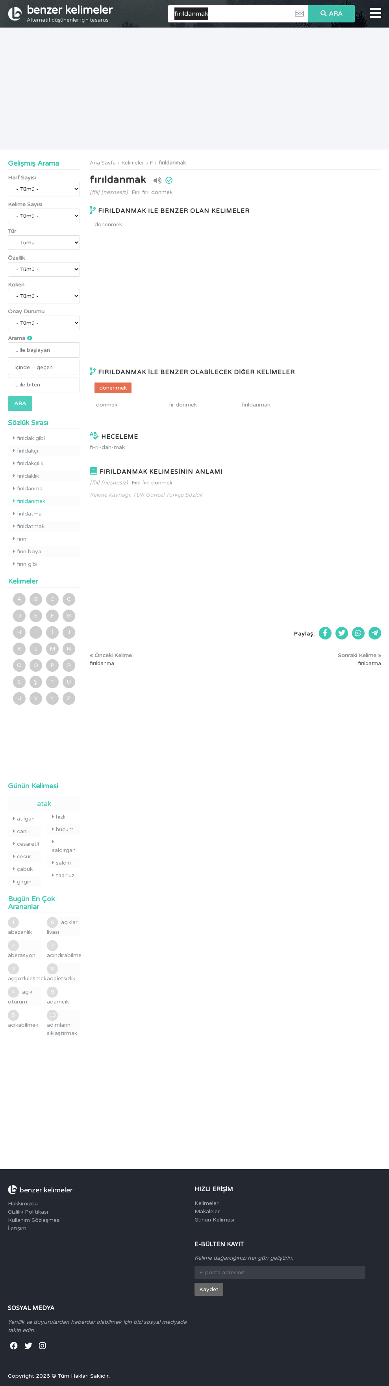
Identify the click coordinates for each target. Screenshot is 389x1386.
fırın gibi (25, 564)
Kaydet (209, 1289)
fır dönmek (183, 404)
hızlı (58, 816)
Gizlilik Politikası (28, 1212)
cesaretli (26, 844)
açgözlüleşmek (24, 972)
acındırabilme (63, 949)
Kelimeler (133, 163)
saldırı (61, 862)
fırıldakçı (25, 450)
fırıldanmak (172, 163)
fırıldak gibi (29, 438)
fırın (19, 539)
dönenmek (108, 224)
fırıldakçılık (28, 463)
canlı (21, 831)
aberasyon (21, 949)
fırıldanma (28, 488)
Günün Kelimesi (214, 1219)
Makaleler (207, 1211)
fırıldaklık (26, 476)
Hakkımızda (23, 1203)
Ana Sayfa (103, 163)
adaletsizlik (61, 972)
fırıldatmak (28, 526)
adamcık (58, 996)
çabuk (23, 869)
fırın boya (27, 551)
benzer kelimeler (70, 13)
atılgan (24, 818)
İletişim (17, 1228)
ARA (331, 14)
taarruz (63, 875)
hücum (63, 829)
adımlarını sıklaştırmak (62, 1023)
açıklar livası (62, 926)
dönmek (106, 404)
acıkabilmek (23, 1019)
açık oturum (20, 996)
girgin (22, 881)
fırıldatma (27, 513)
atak (44, 803)
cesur (22, 856)
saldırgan (64, 846)
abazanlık (20, 926)
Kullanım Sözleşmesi (34, 1220)
